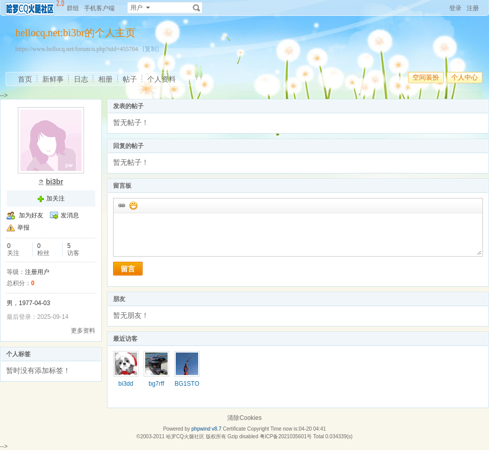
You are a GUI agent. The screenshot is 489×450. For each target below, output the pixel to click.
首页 (25, 79)
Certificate (234, 429)
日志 (81, 79)
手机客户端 (99, 8)
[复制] (151, 49)
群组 (73, 8)
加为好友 (31, 215)
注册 (473, 8)
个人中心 (464, 77)
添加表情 (133, 205)
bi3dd (125, 383)
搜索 (197, 7)
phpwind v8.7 (207, 429)
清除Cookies (244, 417)
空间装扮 (426, 77)
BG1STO (187, 383)
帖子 (130, 79)
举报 (23, 227)
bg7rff (156, 383)
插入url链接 (121, 205)
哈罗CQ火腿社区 (185, 436)
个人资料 (161, 79)
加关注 (55, 198)
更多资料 (83, 330)
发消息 (70, 215)
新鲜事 (53, 79)
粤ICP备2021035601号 (286, 436)
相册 (105, 79)
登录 (455, 8)
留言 (128, 269)
